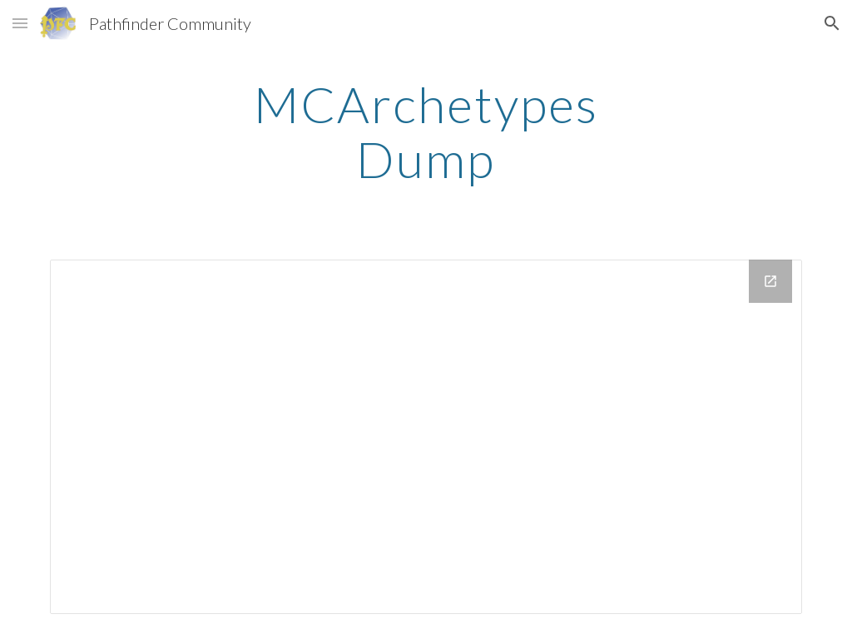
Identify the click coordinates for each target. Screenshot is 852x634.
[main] (425, 131)
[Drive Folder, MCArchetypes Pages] (426, 437)
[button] (20, 23)
